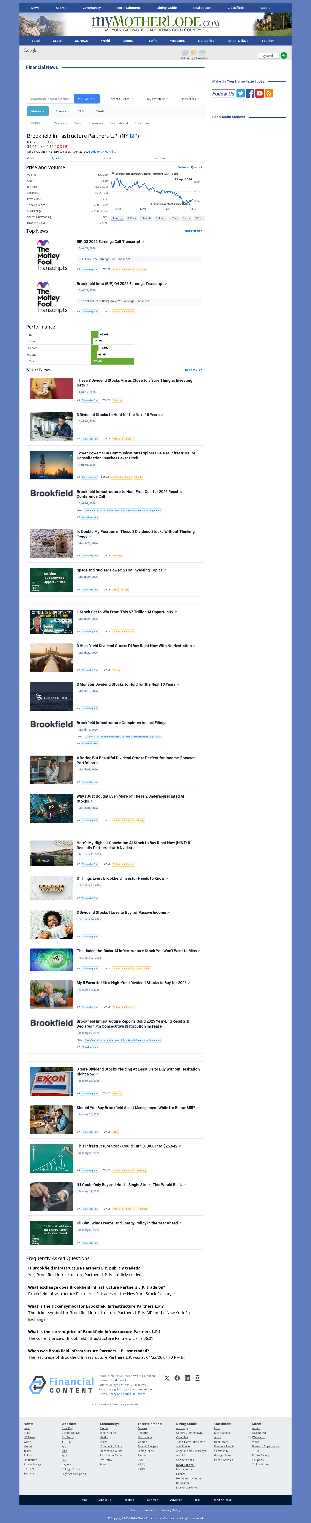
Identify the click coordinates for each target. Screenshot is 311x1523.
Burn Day (67, 1428)
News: (28, 1424)
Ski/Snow (68, 1437)
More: (256, 1424)
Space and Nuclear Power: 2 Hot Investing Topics (121, 570)
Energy (124, 590)
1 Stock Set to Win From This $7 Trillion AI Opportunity (127, 612)
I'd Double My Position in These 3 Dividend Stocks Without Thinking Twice (136, 534)
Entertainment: (150, 1424)
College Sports (71, 1469)
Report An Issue (222, 1499)
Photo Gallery (260, 1455)
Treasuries (142, 123)
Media (265, 7)
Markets (37, 111)
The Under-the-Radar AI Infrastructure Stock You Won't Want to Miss (138, 951)
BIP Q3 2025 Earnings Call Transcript (110, 241)
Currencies (96, 123)
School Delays (237, 41)
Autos (217, 1437)
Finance (181, 1474)
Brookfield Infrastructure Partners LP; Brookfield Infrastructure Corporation (123, 510)
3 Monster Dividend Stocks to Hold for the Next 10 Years (128, 684)
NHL (64, 1460)
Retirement (142, 1209)
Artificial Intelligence (123, 269)
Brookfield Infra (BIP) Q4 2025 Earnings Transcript (122, 284)
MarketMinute (89, 477)
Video (256, 1442)
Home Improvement (189, 1478)
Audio (256, 1428)
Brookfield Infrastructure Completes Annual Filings (121, 723)
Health (104, 1437)
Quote (56, 158)
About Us (105, 1499)
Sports (61, 7)
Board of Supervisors (265, 1446)
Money (128, 41)
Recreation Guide (111, 1455)
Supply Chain (143, 968)
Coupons (257, 1460)
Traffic (152, 41)
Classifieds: (222, 1424)
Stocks (61, 111)
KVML (141, 1460)
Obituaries (206, 41)
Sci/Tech (29, 1469)
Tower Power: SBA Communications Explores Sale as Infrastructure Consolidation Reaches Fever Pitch (136, 455)
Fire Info (105, 1464)
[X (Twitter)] (167, 1385)
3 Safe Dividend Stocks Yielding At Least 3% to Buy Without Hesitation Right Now (138, 1071)
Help (197, 1499)
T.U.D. (256, 1451)
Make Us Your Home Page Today (238, 81)
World (105, 41)
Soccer (66, 1465)
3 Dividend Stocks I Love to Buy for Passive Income (123, 912)
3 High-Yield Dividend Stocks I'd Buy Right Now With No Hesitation (136, 646)
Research (160, 158)
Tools (100, 111)
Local (36, 41)
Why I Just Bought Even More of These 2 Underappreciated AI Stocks (130, 798)
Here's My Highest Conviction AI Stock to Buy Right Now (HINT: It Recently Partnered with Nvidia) (133, 845)
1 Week (132, 218)
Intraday (117, 218)
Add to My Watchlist (103, 151)
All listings (182, 1428)
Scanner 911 (260, 1433)
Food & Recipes (148, 1446)
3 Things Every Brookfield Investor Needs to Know (122, 878)
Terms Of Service (134, 1394)
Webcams (177, 41)
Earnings (141, 269)
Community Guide (111, 1446)
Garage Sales (222, 1455)
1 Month (146, 218)
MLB (64, 1451)
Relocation (183, 1483)
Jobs (217, 1428)
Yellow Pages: (261, 1464)
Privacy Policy (107, 1394)
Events (104, 1428)
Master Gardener (187, 1487)
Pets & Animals (223, 1460)
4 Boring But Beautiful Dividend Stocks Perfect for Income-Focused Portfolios (136, 760)
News (35, 7)
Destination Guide (111, 1451)
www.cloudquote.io (115, 1380)
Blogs (103, 1442)
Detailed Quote (189, 167)
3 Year (186, 218)
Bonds (138, 477)
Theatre (143, 1433)
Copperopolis (185, 1460)
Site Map (152, 1499)
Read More (192, 369)
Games (142, 1442)
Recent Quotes (119, 99)
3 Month (160, 218)
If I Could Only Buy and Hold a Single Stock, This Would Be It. (131, 1185)
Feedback (129, 1499)
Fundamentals (185, 1469)
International (119, 123)
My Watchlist (156, 99)
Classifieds (236, 7)
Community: (109, 1424)
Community (92, 7)
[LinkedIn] (187, 1385)
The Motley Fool (90, 269)
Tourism (268, 41)
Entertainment (128, 7)
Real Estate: (185, 1465)
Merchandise (222, 1433)
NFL (64, 1447)
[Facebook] (177, 1385)
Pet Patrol (106, 1460)
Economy (117, 400)
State (57, 41)
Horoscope (145, 1437)
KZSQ (141, 1464)
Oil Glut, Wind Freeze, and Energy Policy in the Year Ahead (129, 1223)
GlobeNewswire (90, 517)
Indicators (189, 99)
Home (83, 1499)
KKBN (141, 1469)
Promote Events (224, 1446)
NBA (64, 1456)
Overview (60, 123)
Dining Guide (167, 7)
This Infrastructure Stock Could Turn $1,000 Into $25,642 (129, 1146)
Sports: (67, 1442)
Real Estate (202, 7)
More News (192, 231)
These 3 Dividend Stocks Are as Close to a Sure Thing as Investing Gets (134, 383)
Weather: (69, 1424)
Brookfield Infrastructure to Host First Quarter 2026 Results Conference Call (129, 494)
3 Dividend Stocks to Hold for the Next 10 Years (120, 415)
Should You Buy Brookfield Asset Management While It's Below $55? (138, 1108)
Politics (28, 1455)
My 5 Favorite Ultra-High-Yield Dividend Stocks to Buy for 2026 (133, 983)
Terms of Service (142, 1510)
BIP (133, 135)
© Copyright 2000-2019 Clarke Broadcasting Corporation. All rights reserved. (155, 1518)
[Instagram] (197, 1385)
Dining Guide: (186, 1424)
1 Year (174, 218)
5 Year (199, 218)
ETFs (81, 111)
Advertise (176, 1499)
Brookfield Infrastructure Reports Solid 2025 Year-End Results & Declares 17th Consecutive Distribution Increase (133, 1023)
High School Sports (74, 1474)
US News (81, 41)
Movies (142, 1428)
